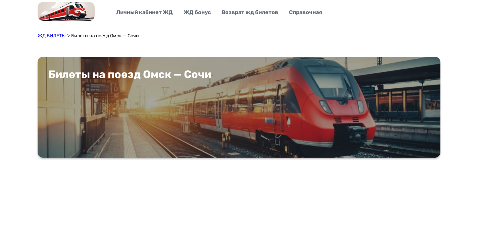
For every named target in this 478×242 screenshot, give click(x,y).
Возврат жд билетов (250, 12)
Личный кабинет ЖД (144, 12)
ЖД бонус (197, 12)
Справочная (305, 12)
